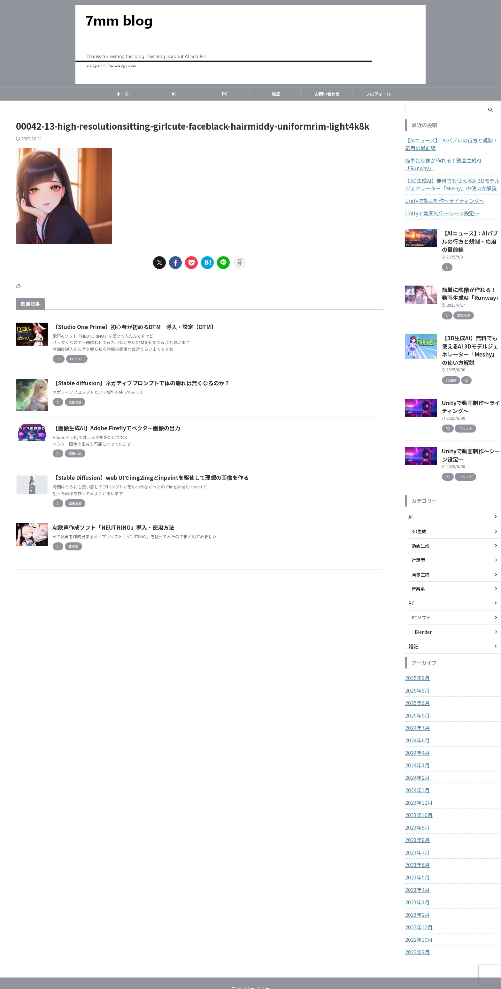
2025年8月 (416, 656)
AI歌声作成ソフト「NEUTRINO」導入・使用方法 (141, 568)
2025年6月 (416, 668)
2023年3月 (416, 867)
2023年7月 (416, 818)
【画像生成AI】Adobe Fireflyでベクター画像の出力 (145, 463)
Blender (423, 597)
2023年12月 (417, 768)
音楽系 (418, 554)
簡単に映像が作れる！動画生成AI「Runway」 (451, 160)
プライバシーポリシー (250, 953)
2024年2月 (416, 743)
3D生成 (419, 497)
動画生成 (420, 511)
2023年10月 (417, 780)
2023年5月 (416, 842)
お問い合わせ (327, 94)
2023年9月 (416, 793)
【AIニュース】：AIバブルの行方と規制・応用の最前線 (452, 144)
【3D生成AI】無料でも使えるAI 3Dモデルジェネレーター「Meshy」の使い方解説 (451, 177)
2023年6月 (416, 830)
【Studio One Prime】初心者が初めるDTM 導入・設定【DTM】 (161, 327)
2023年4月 (416, 855)
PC (225, 94)
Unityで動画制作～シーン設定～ (437, 205)
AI (174, 94)
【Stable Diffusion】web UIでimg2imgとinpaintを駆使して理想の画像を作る (177, 513)
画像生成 (420, 540)
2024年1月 (416, 755)
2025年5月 (416, 681)
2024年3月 (416, 730)
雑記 (276, 94)
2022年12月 (417, 892)
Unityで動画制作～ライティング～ (439, 193)
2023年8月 (416, 805)
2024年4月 (416, 718)
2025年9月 (416, 643)
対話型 (418, 525)
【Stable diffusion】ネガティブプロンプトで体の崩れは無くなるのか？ (169, 386)
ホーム (122, 94)
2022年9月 (416, 917)
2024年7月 (416, 693)
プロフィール (378, 94)
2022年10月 (417, 905)
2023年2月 (416, 880)
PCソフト (421, 583)
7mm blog (250, 968)
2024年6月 (416, 705)
